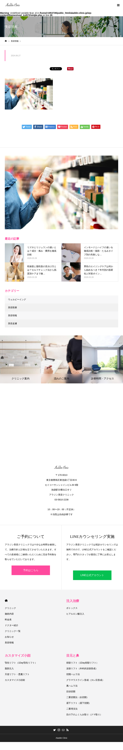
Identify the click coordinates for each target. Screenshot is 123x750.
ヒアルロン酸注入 (75, 614)
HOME (6, 600)
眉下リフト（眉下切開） (78, 703)
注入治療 (72, 601)
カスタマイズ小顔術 (15, 680)
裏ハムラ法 (72, 685)
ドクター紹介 (11, 625)
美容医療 (12, 307)
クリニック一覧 (12, 631)
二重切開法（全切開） (77, 697)
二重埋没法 (72, 708)
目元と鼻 (72, 655)
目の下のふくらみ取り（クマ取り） (84, 714)
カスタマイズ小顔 (17, 655)
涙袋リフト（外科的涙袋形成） (82, 668)
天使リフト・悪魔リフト (17, 674)
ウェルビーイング (17, 299)
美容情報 (12, 315)
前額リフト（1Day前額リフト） (82, 662)
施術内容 (9, 614)
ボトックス (72, 608)
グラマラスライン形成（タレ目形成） (85, 680)
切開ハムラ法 (73, 674)
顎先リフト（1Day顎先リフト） (21, 662)
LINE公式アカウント (92, 575)
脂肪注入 (9, 668)
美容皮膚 (12, 323)
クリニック (10, 608)
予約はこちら (30, 570)
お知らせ (9, 637)
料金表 (8, 619)
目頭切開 (70, 691)
